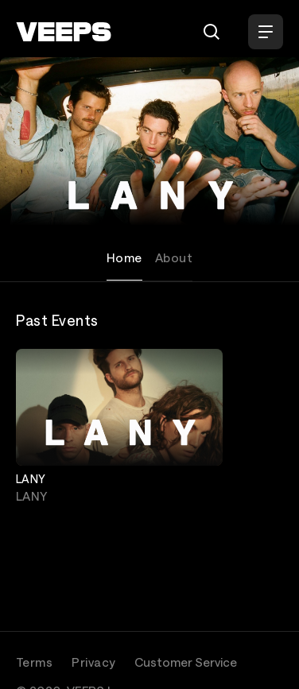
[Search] (211, 31)
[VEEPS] (63, 31)
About (173, 257)
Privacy (93, 662)
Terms (34, 662)
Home (124, 257)
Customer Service (185, 662)
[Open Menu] (265, 31)
